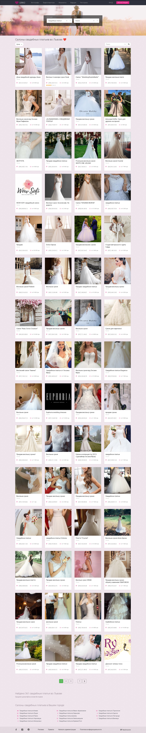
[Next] (84, 681)
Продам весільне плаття (25, 580)
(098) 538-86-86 (23, 586)
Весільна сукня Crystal (114, 161)
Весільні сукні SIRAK (84, 580)
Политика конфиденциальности (91, 729)
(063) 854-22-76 (52, 586)
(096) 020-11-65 (23, 544)
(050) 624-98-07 (52, 502)
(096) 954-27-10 (23, 418)
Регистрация (123, 2)
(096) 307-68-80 (112, 627)
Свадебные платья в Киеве (29, 711)
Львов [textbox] (85, 21)
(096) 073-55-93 (23, 669)
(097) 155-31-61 (23, 376)
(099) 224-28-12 (52, 250)
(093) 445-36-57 (52, 376)
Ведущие (73, 2)
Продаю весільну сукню (55, 496)
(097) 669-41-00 (112, 125)
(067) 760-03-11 (82, 166)
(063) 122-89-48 (52, 292)
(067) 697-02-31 (23, 627)
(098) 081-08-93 (82, 208)
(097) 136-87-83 (52, 418)
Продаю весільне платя (114, 77)
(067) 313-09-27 (23, 83)
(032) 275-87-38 (82, 83)
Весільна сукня (52, 287)
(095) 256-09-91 (52, 166)
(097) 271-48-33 (82, 669)
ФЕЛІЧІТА (20, 161)
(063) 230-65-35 (23, 250)
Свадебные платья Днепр (68, 716)
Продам (19, 245)
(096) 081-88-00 (23, 334)
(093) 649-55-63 (82, 418)
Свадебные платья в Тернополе (109, 711)
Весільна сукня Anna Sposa (116, 538)
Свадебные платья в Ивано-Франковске (72, 711)
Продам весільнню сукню (86, 245)
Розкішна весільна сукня (26, 664)
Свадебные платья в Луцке (29, 713)
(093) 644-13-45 (112, 292)
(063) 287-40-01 (112, 418)
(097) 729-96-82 (23, 502)
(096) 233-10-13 (52, 83)
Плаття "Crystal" (82, 538)
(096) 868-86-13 (23, 208)
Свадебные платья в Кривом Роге (70, 721)
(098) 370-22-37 (112, 586)
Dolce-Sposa (51, 245)
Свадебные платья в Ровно (29, 716)
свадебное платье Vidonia (56, 538)
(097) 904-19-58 (52, 334)
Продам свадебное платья (56, 664)
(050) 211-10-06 (52, 460)
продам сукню (111, 412)
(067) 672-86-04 (82, 125)
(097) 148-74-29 (112, 250)
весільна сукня (52, 622)
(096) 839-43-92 (52, 208)
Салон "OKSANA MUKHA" (85, 203)
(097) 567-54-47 (82, 250)
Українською (125, 730)
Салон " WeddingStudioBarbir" (87, 77)
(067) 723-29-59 (82, 544)
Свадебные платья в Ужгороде (109, 716)
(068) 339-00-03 (82, 460)
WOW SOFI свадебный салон (27, 203)
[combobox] (59, 20)
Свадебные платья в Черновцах (30, 718)
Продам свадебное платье (56, 161)
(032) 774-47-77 (52, 125)
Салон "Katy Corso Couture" (27, 329)
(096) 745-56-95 (82, 627)
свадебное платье (112, 203)
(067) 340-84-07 (82, 292)
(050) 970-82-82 (112, 376)
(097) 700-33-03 (112, 83)
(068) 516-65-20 (23, 292)
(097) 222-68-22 (112, 544)
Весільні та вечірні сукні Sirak (57, 77)
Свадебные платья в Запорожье (30, 721)
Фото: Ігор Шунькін (125, 34)
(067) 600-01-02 (112, 334)
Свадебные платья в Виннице (109, 718)
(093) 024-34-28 (82, 586)
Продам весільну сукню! (25, 454)
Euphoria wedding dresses (56, 412)
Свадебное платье (112, 496)
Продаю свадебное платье (86, 287)
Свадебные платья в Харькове (69, 713)
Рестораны (84, 2)
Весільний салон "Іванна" (26, 370)
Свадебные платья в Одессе (108, 713)
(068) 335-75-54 (112, 208)
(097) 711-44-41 (82, 334)
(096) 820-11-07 (52, 627)
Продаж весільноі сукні (25, 622)
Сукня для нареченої (113, 329)
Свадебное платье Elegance (116, 370)
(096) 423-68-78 (82, 376)
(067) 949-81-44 (112, 460)
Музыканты (62, 2)
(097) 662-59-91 (112, 669)
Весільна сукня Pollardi (25, 287)
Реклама (41, 729)
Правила (51, 729)
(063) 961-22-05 (112, 166)
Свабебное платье (112, 622)
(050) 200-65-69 (23, 460)
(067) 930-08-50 (82, 502)
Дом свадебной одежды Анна (28, 77)
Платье (78, 622)
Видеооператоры (49, 2)
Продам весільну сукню (85, 119)
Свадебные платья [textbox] (58, 21)
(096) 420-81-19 (112, 502)
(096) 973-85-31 (52, 544)
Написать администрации (67, 729)
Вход (111, 2)
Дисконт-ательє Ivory (113, 664)
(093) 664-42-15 (52, 669)
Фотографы (35, 2)
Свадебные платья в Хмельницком (71, 718)
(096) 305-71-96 (23, 166)
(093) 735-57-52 (23, 125)
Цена (19, 44)
